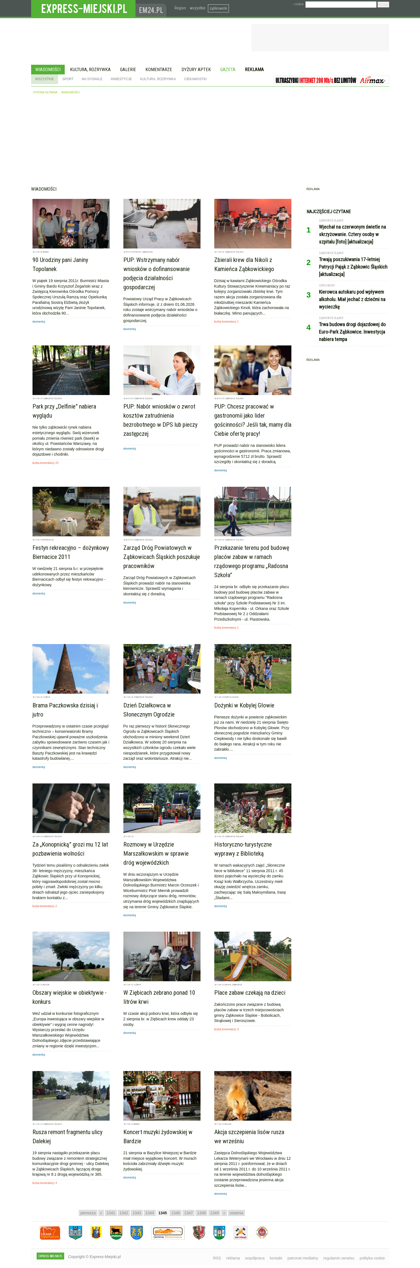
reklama (233, 1258)
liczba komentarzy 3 (226, 1029)
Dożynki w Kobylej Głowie (244, 705)
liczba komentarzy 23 (45, 462)
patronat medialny (303, 1258)
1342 (124, 1213)
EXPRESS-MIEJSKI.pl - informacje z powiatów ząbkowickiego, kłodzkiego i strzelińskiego (83, 8)
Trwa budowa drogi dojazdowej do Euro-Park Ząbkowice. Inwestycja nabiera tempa (352, 331)
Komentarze (158, 69)
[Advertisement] (210, 142)
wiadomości (70, 92)
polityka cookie (372, 1258)
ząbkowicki (218, 8)
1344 (149, 1213)
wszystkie (197, 8)
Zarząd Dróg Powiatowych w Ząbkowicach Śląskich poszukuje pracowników (161, 556)
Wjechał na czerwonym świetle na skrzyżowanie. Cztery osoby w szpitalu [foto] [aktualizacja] (352, 234)
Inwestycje (121, 79)
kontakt (276, 1258)
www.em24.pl (152, 8)
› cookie (298, 4)
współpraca (255, 1258)
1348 (201, 1213)
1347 (188, 1213)
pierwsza (88, 1213)
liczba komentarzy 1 (226, 321)
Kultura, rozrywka (90, 69)
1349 (214, 1213)
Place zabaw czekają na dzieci (249, 992)
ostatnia (236, 1213)
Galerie (128, 69)
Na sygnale (92, 79)
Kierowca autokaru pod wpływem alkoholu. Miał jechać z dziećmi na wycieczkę (352, 299)
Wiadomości (48, 69)
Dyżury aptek (196, 69)
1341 (111, 1213)
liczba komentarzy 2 (44, 906)
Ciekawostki (195, 79)
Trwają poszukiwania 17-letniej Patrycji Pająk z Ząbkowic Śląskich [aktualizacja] (353, 266)
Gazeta (227, 69)
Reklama (254, 69)
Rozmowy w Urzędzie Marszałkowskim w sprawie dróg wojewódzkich (156, 853)
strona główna (45, 92)
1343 (136, 1213)
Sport (68, 79)
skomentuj (38, 321)
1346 (175, 1213)
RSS (217, 1258)
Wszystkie (44, 79)
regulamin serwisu (338, 1258)
